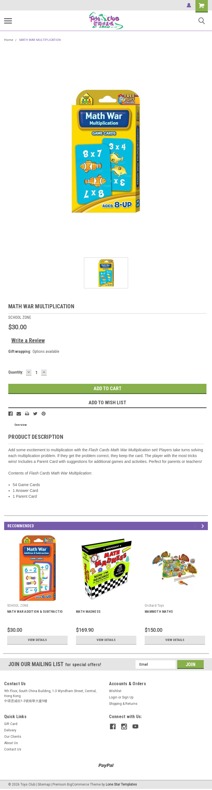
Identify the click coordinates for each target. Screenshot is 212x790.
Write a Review (28, 340)
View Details (37, 640)
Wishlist (115, 691)
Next (204, 526)
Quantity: (15, 372)
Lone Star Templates (121, 784)
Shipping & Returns (123, 704)
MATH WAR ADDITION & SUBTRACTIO (35, 612)
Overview (20, 425)
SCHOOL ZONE (17, 606)
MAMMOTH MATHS (159, 612)
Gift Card (10, 724)
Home (8, 40)
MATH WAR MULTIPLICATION (40, 40)
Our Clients (12, 737)
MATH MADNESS (88, 612)
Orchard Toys (154, 606)
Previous (196, 526)
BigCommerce (78, 784)
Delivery (10, 730)
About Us (11, 743)
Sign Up (127, 697)
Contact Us (12, 749)
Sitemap (44, 784)
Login (113, 697)
